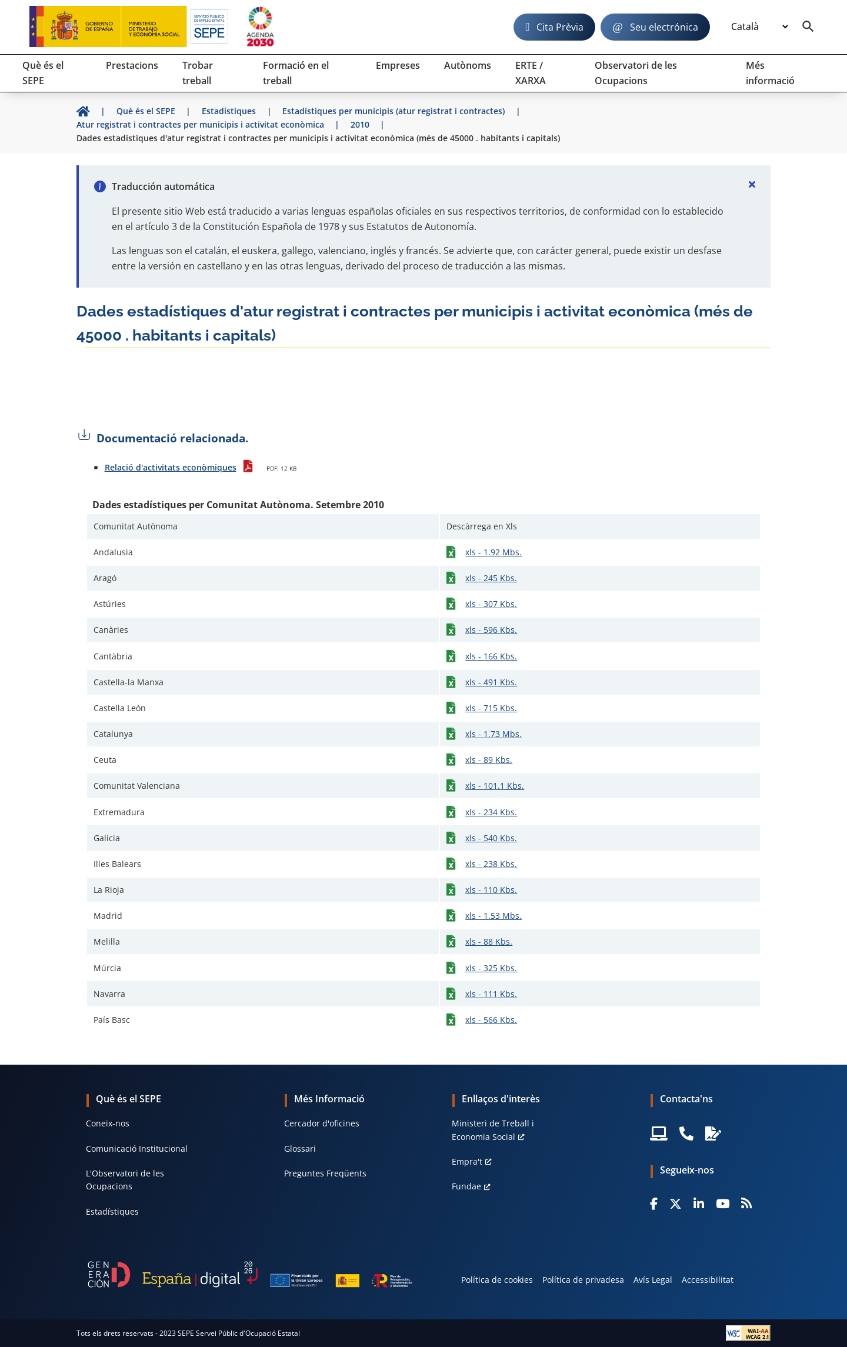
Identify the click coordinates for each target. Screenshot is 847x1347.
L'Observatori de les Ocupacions (125, 1180)
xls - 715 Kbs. (491, 707)
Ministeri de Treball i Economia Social (493, 1130)
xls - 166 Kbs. (491, 656)
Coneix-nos (107, 1123)
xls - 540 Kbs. (491, 837)
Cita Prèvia (559, 27)
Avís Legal (652, 1279)
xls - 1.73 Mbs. (493, 733)
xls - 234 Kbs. (491, 812)
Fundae (466, 1186)
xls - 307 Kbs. (491, 603)
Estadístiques (112, 1211)
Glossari (300, 1148)
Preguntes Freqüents (325, 1173)
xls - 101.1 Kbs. (494, 785)
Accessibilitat (707, 1279)
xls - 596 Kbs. (491, 629)
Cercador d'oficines (321, 1123)
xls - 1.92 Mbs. (493, 552)
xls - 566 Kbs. (491, 1019)
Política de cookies (497, 1279)
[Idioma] (759, 27)
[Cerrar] (751, 184)
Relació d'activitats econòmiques (170, 467)
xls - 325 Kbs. (491, 967)
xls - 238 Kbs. (491, 863)
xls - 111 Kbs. (491, 993)
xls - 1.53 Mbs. (493, 915)
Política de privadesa (583, 1279)
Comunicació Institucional (137, 1148)
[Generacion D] (250, 1275)
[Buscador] (808, 27)
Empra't (467, 1161)
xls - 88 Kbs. (488, 941)
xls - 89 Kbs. (488, 759)
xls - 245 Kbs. (491, 578)
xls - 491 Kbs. (491, 682)
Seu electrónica (664, 27)
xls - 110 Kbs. (491, 889)
